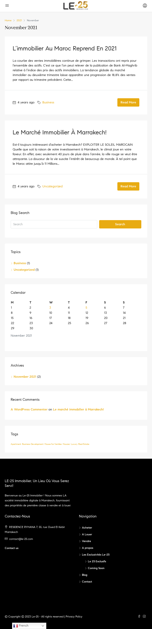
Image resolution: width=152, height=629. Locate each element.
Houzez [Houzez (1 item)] (66, 444)
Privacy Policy (74, 616)
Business (48, 102)
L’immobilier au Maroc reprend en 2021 (65, 48)
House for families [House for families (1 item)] (53, 444)
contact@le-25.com (21, 539)
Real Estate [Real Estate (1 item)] (83, 444)
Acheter (87, 527)
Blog (84, 575)
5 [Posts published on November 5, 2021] (86, 307)
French (20, 625)
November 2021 (25, 377)
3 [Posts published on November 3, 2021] (50, 307)
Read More (128, 102)
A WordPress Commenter (29, 409)
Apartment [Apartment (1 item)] (16, 444)
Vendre (86, 541)
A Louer (87, 534)
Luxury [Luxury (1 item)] (74, 444)
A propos (87, 548)
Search (120, 224)
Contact (87, 581)
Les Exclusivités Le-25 (95, 554)
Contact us (11, 548)
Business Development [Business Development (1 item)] (33, 444)
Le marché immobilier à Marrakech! (60, 132)
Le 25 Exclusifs (97, 561)
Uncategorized (52, 186)
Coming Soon (96, 568)
